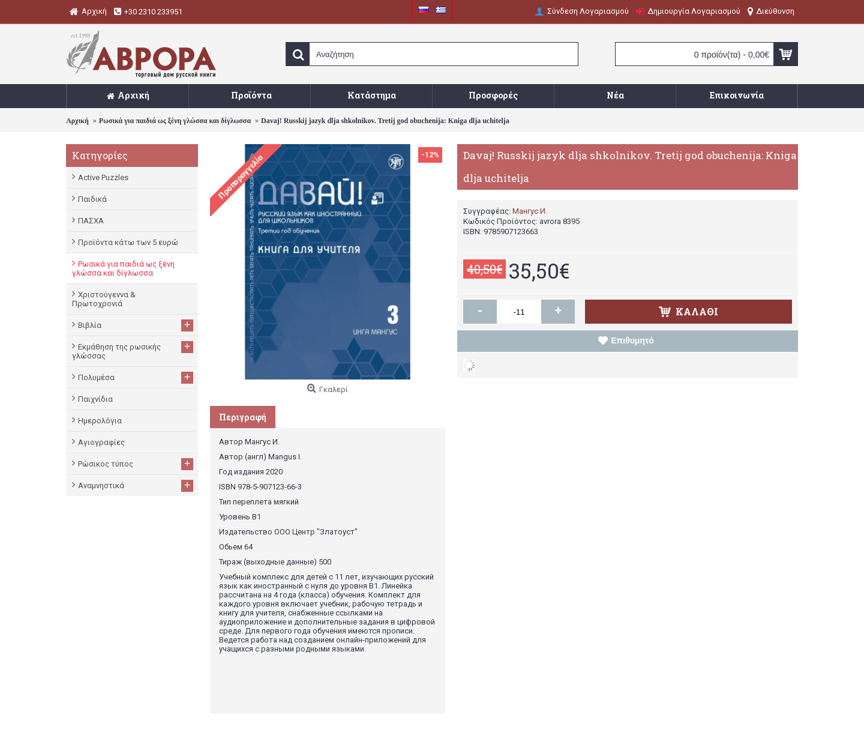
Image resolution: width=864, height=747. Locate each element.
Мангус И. (529, 211)
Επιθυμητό (632, 340)
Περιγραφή (242, 417)
